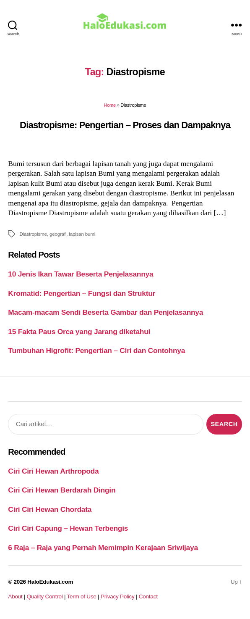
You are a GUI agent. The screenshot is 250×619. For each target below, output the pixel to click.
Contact (148, 596)
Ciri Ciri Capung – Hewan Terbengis (68, 528)
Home (110, 105)
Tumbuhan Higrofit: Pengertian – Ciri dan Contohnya (96, 350)
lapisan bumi (82, 234)
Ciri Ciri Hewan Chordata (49, 509)
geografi (57, 234)
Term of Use (81, 596)
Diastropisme (33, 234)
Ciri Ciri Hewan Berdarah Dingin (61, 490)
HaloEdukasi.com (50, 582)
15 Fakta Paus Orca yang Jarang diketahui (79, 331)
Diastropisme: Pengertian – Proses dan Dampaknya (125, 125)
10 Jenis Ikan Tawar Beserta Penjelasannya (80, 274)
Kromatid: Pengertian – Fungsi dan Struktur (81, 293)
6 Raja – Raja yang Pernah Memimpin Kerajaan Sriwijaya (103, 547)
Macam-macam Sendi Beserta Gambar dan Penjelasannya (105, 312)
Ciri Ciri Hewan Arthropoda (53, 471)
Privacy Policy (118, 596)
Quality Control (45, 596)
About (15, 596)
